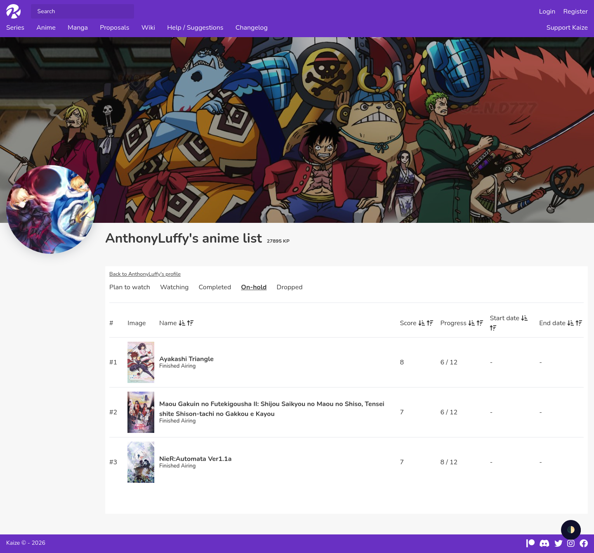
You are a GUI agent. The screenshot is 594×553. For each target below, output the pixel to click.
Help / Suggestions (195, 27)
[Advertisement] (53, 390)
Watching (174, 287)
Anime (46, 27)
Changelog (252, 27)
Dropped (290, 287)
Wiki (148, 27)
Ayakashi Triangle (186, 359)
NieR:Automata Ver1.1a (195, 458)
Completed (215, 287)
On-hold (253, 287)
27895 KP (278, 241)
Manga (78, 27)
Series (15, 27)
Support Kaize (567, 27)
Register (575, 11)
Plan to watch (129, 287)
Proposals (114, 27)
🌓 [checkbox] (571, 529)
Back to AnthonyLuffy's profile (145, 274)
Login (547, 11)
